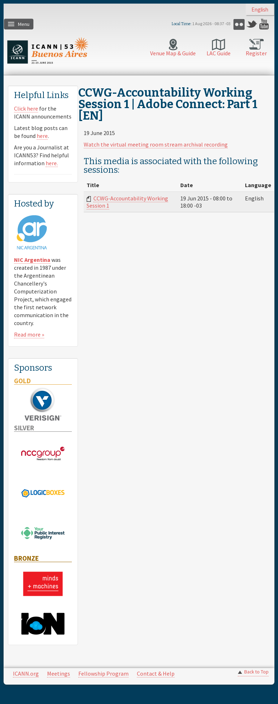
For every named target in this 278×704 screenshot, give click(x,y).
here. (52, 163)
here (42, 135)
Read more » (29, 334)
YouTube (264, 24)
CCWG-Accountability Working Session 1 (127, 202)
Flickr (239, 24)
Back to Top (256, 672)
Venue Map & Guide (173, 53)
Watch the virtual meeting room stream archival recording (156, 144)
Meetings (58, 673)
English (259, 9)
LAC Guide (219, 53)
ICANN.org (26, 673)
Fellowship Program (103, 673)
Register (256, 53)
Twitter (252, 24)
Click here (26, 108)
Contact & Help (156, 673)
